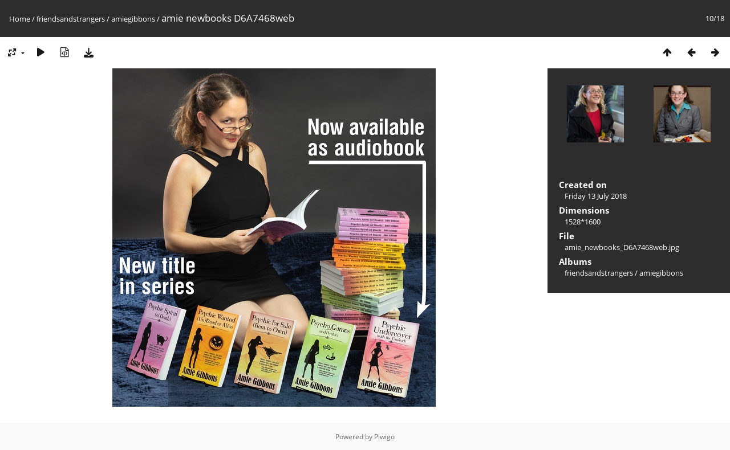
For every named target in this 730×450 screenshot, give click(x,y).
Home (19, 19)
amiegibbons (133, 19)
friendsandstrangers (70, 19)
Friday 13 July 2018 (596, 196)
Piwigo (384, 436)
